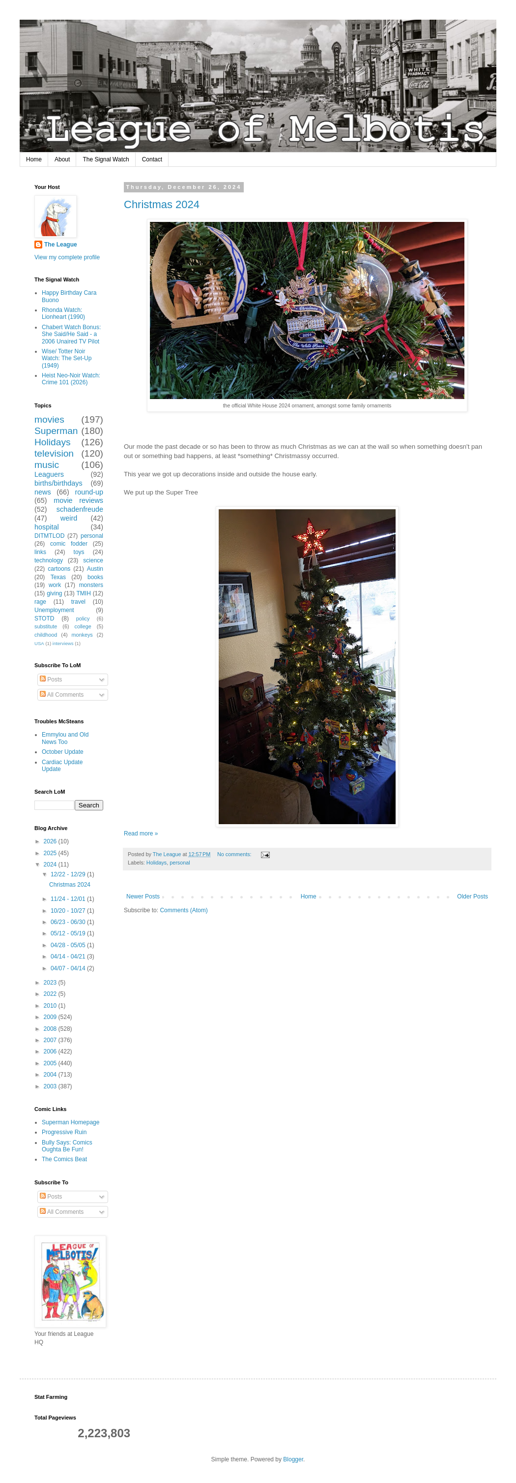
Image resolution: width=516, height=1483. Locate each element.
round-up (89, 492)
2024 (51, 864)
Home (34, 159)
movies (49, 419)
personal (180, 862)
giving (54, 593)
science (93, 560)
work (55, 585)
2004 (51, 1074)
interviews (63, 643)
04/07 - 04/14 (69, 968)
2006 (51, 1051)
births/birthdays (58, 483)
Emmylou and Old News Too (65, 738)
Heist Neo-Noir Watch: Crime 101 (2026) (71, 379)
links (40, 552)
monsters (91, 585)
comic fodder (68, 543)
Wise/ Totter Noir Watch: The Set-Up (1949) (66, 358)
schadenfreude (80, 509)
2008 (51, 1028)
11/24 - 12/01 (69, 899)
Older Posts (472, 896)
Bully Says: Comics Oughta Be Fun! (67, 1146)
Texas (58, 577)
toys (79, 552)
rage (40, 601)
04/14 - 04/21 (69, 956)
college (83, 626)
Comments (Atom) (183, 910)
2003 (51, 1086)
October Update (63, 751)
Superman (56, 431)
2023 (51, 982)
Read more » (141, 833)
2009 (51, 1017)
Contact (152, 159)
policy (83, 618)
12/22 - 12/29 (69, 874)
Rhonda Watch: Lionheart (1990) (63, 313)
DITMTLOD (49, 535)
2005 (51, 1063)
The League (60, 244)
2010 (51, 1005)
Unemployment (54, 610)
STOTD (44, 618)
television (54, 453)
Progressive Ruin (64, 1132)
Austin (95, 568)
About (62, 159)
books (95, 577)
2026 (51, 841)
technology (48, 560)
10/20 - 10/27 (69, 910)
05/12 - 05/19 (69, 933)
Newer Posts (143, 896)
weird (68, 518)
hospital (46, 527)
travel (78, 601)
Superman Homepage (70, 1122)
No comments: (235, 854)
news (42, 492)
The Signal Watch (106, 159)
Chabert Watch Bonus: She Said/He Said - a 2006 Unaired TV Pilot (71, 334)
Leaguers (49, 474)
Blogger (293, 1459)
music (46, 465)
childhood (45, 635)
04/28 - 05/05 (69, 945)
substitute (45, 626)
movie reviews (78, 500)
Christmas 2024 (162, 204)
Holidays (156, 862)
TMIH (83, 593)
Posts (51, 679)
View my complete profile (67, 257)
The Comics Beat (64, 1159)
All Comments (62, 694)
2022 (51, 993)
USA (39, 643)
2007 (51, 1040)
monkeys (82, 635)
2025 (51, 853)
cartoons (59, 568)
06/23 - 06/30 (69, 922)
